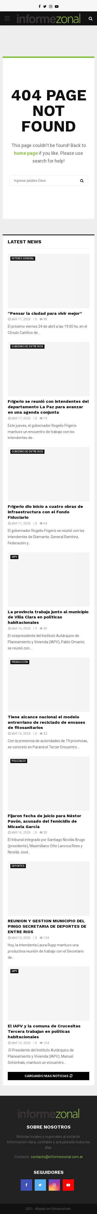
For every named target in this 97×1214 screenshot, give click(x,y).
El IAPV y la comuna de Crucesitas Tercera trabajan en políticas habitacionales (44, 1031)
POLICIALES (19, 760)
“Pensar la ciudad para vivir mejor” (45, 313)
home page (26, 153)
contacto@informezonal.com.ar (57, 1157)
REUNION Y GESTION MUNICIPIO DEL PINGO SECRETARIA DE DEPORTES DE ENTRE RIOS (47, 926)
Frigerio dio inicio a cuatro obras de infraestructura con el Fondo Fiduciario (45, 512)
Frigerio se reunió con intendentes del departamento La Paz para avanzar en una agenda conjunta (48, 407)
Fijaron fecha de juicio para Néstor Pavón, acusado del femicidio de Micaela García (44, 821)
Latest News (24, 241)
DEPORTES (18, 866)
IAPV (14, 556)
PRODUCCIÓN (20, 662)
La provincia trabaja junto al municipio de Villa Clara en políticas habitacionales (48, 617)
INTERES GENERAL (23, 258)
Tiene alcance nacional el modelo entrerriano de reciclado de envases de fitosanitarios (46, 722)
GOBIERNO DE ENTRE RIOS (27, 346)
